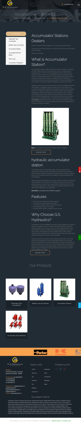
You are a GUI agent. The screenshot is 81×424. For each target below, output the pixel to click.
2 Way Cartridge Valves (64, 411)
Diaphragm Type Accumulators (25, 408)
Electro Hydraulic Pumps (63, 400)
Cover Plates (67, 409)
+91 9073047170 (10, 382)
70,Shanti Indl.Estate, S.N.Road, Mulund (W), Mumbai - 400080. (14, 371)
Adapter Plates (59, 409)
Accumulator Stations (15, 49)
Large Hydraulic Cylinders (15, 409)
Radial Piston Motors (38, 402)
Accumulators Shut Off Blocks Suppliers (49, 190)
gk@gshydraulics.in (19, 386)
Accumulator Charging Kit (16, 63)
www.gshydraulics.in (16, 393)
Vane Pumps (54, 411)
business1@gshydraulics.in (13, 389)
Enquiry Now (41, 152)
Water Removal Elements (35, 413)
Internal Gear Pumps (38, 400)
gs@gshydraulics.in (11, 388)
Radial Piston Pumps (50, 400)
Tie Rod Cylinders (50, 409)
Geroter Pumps (46, 411)
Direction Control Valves (51, 402)
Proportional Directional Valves (17, 404)
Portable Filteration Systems (65, 413)
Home (16, 18)
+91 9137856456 (10, 380)
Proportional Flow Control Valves (56, 404)
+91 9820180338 (17, 377)
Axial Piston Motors (13, 402)
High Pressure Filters (22, 413)
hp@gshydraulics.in (11, 391)
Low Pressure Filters (55, 408)
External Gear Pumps (25, 400)
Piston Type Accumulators (41, 408)
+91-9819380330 (68, 4)
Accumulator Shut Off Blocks (15, 54)
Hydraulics (25, 18)
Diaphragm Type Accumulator (13, 40)
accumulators (35, 99)
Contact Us (35, 391)
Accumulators (40, 18)
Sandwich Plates (12, 411)
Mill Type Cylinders (28, 409)
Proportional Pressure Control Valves (36, 404)
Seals (45, 384)
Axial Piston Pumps (13, 400)
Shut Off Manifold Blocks (34, 411)
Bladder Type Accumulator (16, 45)
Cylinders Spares (66, 408)
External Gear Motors (26, 402)
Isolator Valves (12, 413)
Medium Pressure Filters (50, 413)
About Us (34, 373)
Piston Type (12, 59)
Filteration (47, 380)
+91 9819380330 (10, 379)
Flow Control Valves (64, 402)
